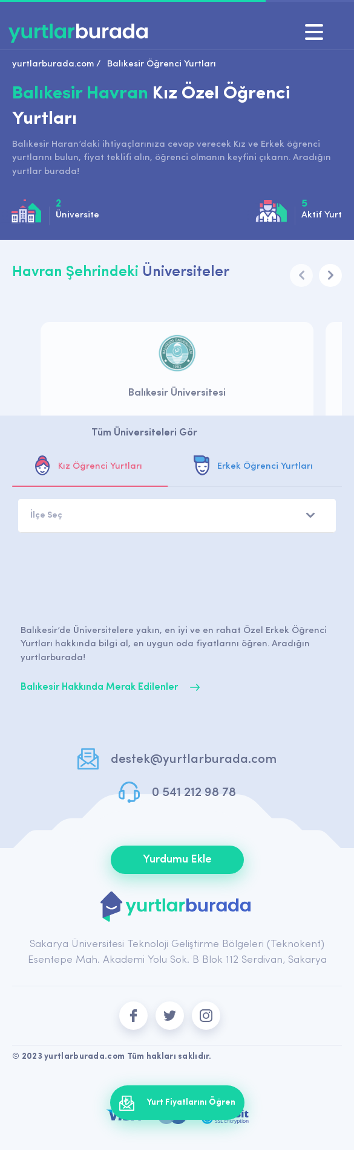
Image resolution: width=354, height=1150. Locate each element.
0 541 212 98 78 (194, 792)
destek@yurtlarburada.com (194, 759)
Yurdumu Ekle (177, 860)
